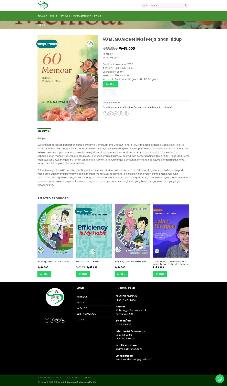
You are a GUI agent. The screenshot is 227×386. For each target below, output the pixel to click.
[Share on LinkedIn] (126, 113)
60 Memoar (113, 107)
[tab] (44, 131)
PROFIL (53, 16)
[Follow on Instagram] (52, 320)
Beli (112, 83)
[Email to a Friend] (115, 113)
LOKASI (97, 16)
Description (44, 131)
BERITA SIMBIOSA (82, 16)
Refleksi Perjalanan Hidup (146, 107)
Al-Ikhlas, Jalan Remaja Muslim (131, 261)
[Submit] (186, 5)
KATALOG (65, 16)
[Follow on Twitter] (57, 320)
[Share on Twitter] (110, 113)
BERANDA (42, 16)
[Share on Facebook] (105, 113)
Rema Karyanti (165, 107)
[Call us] (62, 320)
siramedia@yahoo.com (129, 349)
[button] (219, 378)
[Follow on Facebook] (47, 320)
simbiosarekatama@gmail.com (133, 359)
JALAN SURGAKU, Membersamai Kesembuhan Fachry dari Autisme (170, 263)
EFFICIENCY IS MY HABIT (87, 261)
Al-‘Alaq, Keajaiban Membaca (53, 261)
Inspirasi (41, 25)
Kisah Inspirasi (126, 107)
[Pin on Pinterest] (121, 113)
